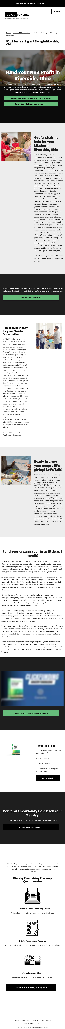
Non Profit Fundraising (22, 33)
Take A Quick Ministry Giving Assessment (31, 104)
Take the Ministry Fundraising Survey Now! (30, 3)
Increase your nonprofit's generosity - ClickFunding (31, 98)
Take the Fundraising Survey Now (31, 987)
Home (8, 33)
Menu (58, 11)
